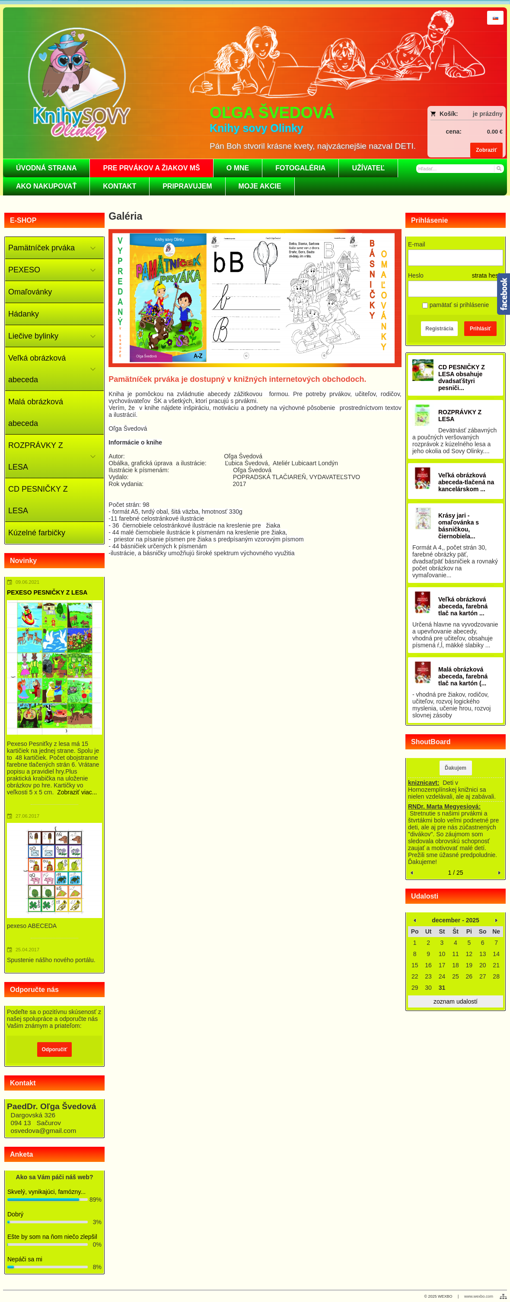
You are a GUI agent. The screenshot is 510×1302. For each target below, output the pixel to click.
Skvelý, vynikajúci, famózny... (46, 1191)
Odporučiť (54, 1049)
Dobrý (15, 1214)
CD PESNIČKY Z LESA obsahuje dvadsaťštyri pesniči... (461, 377)
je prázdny (488, 113)
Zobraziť (486, 150)
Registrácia (439, 329)
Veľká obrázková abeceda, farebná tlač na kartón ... (463, 606)
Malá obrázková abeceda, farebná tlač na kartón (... (463, 676)
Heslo (416, 275)
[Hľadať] (498, 168)
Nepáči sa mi (24, 1259)
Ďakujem (455, 768)
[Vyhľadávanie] (460, 168)
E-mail (416, 244)
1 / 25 (455, 872)
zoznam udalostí (456, 1001)
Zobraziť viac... (77, 792)
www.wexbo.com (478, 1296)
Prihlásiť (480, 329)
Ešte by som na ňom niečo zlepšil (52, 1236)
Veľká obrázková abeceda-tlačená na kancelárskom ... (466, 482)
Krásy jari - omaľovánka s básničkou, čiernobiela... (458, 526)
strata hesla (487, 275)
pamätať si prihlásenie (455, 304)
